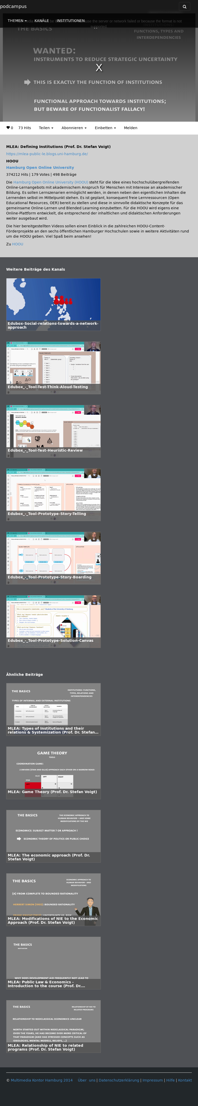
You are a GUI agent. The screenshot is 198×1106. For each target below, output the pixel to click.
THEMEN (17, 21)
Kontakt (185, 1080)
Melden (130, 128)
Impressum (153, 1080)
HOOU (17, 244)
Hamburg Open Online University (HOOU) (50, 182)
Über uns (86, 1080)
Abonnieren (74, 128)
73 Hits (24, 128)
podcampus (13, 6)
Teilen (46, 128)
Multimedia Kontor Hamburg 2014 (42, 1080)
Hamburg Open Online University (40, 167)
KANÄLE (42, 21)
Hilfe (170, 1080)
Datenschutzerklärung (119, 1080)
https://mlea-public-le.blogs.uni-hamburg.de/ (47, 154)
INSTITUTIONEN (71, 21)
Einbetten (105, 128)
